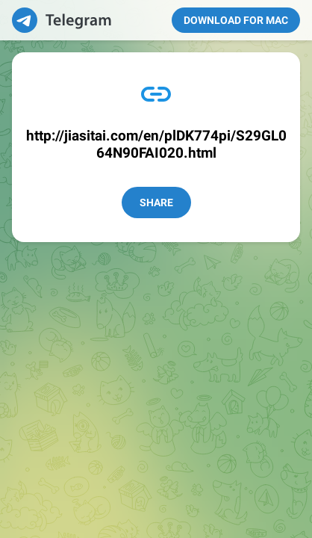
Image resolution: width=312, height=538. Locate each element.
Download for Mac (236, 20)
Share (156, 202)
